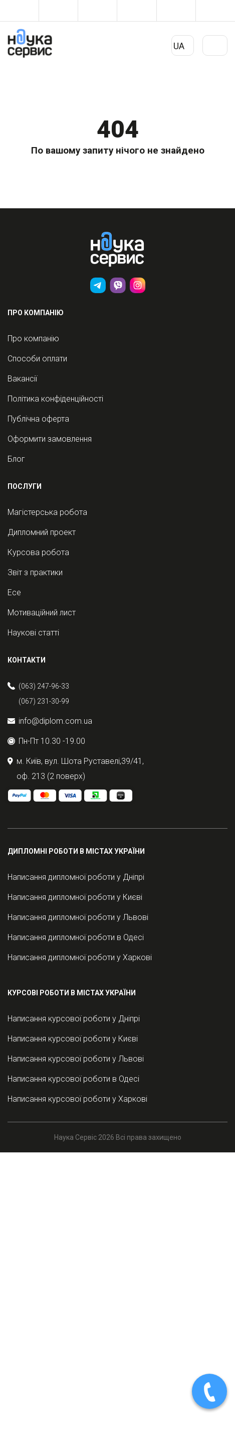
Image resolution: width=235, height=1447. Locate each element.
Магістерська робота (47, 512)
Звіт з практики (35, 572)
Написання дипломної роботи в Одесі (76, 937)
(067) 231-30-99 (44, 701)
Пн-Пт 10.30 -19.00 (46, 741)
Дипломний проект (42, 532)
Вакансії (22, 378)
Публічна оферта (38, 419)
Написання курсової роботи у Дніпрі (74, 1018)
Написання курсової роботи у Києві (73, 1038)
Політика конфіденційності (55, 399)
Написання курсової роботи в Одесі (73, 1079)
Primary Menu (215, 49)
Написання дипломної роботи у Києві (75, 897)
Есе (14, 592)
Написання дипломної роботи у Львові (78, 917)
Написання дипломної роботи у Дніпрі (76, 877)
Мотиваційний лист (42, 612)
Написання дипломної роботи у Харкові (80, 957)
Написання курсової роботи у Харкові (77, 1099)
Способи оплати (37, 358)
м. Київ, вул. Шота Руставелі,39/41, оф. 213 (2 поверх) (76, 768)
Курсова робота (38, 552)
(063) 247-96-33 (44, 686)
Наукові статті (33, 632)
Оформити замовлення (50, 439)
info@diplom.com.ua (50, 721)
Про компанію (33, 338)
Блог (16, 459)
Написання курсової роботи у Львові (76, 1059)
